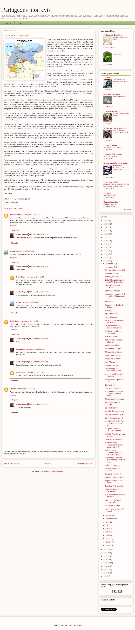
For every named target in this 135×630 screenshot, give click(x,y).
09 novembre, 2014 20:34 (39, 339)
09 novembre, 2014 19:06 (39, 266)
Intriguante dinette (119, 96)
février (108, 542)
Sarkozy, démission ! (113, 277)
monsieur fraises (110, 145)
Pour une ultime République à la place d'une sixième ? (114, 445)
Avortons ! (109, 302)
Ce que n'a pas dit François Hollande (113, 430)
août (107, 522)
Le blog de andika (110, 182)
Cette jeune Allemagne (113, 439)
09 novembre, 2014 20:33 (39, 292)
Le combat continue (112, 506)
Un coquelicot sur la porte (112, 147)
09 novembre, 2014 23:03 (35, 349)
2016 (106, 254)
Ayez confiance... (111, 314)
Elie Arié (13, 389)
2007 (106, 570)
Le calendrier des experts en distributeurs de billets (114, 394)
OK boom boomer (109, 204)
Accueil (48, 463)
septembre (110, 518)
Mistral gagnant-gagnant (114, 399)
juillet (108, 525)
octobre (109, 515)
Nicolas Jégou (21, 234)
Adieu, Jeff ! (117, 54)
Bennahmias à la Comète (114, 477)
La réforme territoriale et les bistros (114, 321)
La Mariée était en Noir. (112, 154)
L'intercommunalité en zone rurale (113, 332)
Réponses (16, 230)
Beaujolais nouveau (112, 359)
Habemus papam (111, 273)
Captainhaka (20, 349)
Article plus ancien (85, 463)
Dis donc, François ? (113, 474)
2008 (106, 566)
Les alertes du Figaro (113, 349)
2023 (106, 231)
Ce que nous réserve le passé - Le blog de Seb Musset (116, 164)
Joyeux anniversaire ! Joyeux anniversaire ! (114, 327)
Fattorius (107, 78)
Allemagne (14, 202)
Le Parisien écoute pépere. (112, 470)
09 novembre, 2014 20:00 (29, 321)
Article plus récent (11, 463)
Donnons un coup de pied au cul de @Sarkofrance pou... (115, 296)
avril (107, 535)
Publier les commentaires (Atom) (53, 471)
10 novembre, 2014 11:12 (35, 372)
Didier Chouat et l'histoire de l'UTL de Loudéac (114, 281)
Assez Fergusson (111, 317)
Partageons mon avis (26, 9)
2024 (106, 227)
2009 (106, 563)
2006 (106, 573)
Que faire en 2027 (109, 195)
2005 (106, 576)
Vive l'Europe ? (111, 362)
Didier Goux (20, 277)
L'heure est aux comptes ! (115, 270)
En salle (9, 23)
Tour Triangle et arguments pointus (113, 370)
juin (107, 529)
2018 (106, 247)
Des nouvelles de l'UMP (114, 414)
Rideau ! (108, 310)
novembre (110, 267)
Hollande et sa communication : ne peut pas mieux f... (113, 452)
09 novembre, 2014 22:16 (26, 389)
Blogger (79, 625)
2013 (106, 549)
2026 (106, 221)
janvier (108, 545)
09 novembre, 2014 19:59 (35, 277)
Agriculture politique (112, 291)
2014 (106, 261)
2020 (106, 241)
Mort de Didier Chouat (113, 352)
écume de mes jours (111, 94)
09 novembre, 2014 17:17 (32, 215)
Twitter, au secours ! (113, 465)
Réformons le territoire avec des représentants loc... (115, 460)
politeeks (107, 193)
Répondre (13, 225)
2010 (106, 560)
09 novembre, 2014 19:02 (25, 251)
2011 (106, 556)
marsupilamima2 (16, 215)
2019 (106, 244)
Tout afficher (127, 209)
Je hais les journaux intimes (114, 128)
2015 (106, 257)
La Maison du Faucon (112, 111)
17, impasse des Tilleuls (113, 35)
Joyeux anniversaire (113, 388)
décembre (110, 264)
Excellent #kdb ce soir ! (114, 486)
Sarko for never (111, 337)
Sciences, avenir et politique (112, 286)
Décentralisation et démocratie (112, 490)
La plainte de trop (111, 408)
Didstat (12, 251)
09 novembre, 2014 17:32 (39, 234)
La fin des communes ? (114, 418)
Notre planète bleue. (110, 156)
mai (107, 532)
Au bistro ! (107, 52)
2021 (106, 237)
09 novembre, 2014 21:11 (31, 302)
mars (108, 539)
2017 (106, 251)
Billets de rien (110, 385)
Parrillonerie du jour (112, 345)
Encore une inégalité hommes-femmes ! (113, 501)
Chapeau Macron (111, 365)
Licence (19, 23)
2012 (106, 553)
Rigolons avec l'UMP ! (113, 355)
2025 (106, 224)
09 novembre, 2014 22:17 (39, 404)
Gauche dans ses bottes (114, 411)
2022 (106, 234)
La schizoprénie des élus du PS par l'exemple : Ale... (114, 423)
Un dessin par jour (111, 202)
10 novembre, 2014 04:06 (39, 362)
